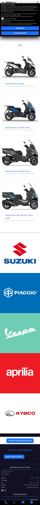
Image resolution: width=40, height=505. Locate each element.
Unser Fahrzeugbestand (20, 441)
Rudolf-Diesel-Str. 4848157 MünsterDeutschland (7, 473)
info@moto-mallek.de (33, 487)
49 (38, 480)
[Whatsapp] (14, 502)
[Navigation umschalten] (38, 2)
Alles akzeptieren (20, 33)
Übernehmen (20, 28)
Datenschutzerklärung (8, 11)
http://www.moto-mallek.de (31, 485)
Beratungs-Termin (14, 457)
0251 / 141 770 (35, 478)
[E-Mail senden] (23, 502)
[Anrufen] (5, 502)
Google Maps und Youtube (10, 18)
